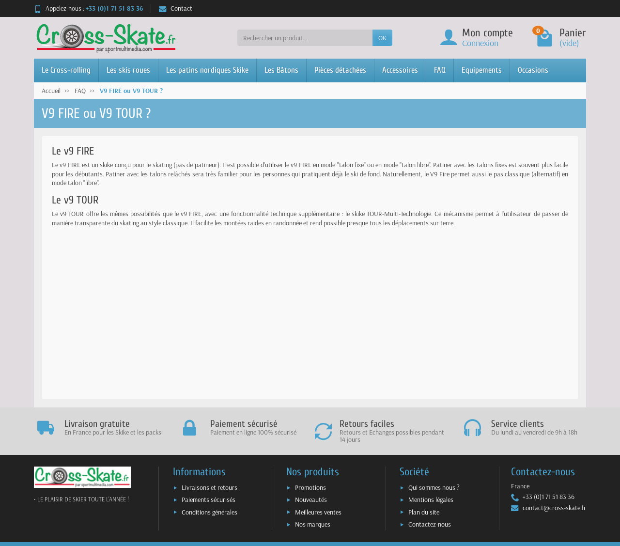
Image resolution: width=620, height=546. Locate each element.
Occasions (533, 70)
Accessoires (400, 70)
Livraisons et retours (209, 487)
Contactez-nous (429, 524)
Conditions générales (209, 512)
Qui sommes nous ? (434, 487)
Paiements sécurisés (208, 499)
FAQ (440, 70)
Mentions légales (430, 499)
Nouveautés (311, 499)
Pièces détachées (340, 70)
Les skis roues (128, 70)
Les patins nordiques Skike (207, 70)
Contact (175, 8)
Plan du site (423, 512)
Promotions (310, 487)
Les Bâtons (281, 70)
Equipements (482, 70)
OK (382, 37)
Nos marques (312, 524)
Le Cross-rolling (66, 70)
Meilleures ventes (318, 512)
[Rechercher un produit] (304, 38)
